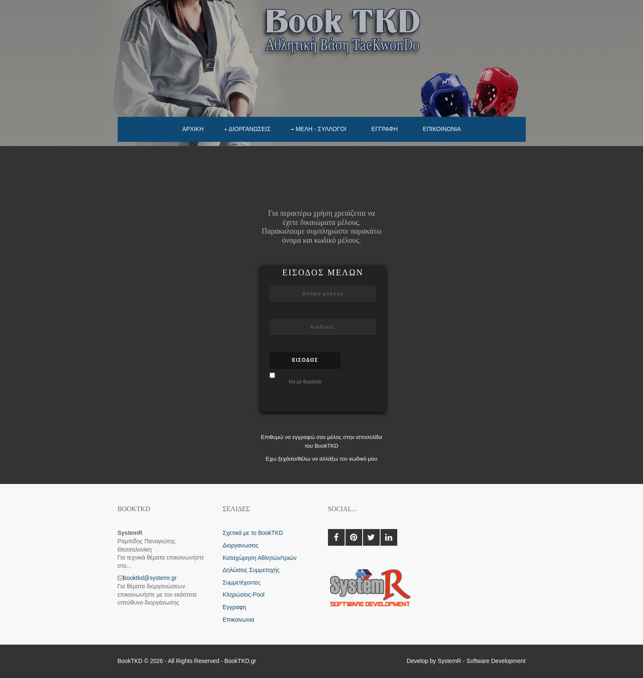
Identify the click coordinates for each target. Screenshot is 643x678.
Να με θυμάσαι (305, 382)
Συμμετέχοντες (242, 582)
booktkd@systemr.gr (150, 578)
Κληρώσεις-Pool (244, 594)
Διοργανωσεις (249, 129)
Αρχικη (193, 129)
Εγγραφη (384, 129)
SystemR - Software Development (482, 661)
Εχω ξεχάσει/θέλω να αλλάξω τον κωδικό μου (321, 459)
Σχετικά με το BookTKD (253, 532)
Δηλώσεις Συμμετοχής (251, 570)
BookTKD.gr (240, 661)
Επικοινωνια (442, 129)
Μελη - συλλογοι (320, 129)
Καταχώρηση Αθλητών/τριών (260, 557)
